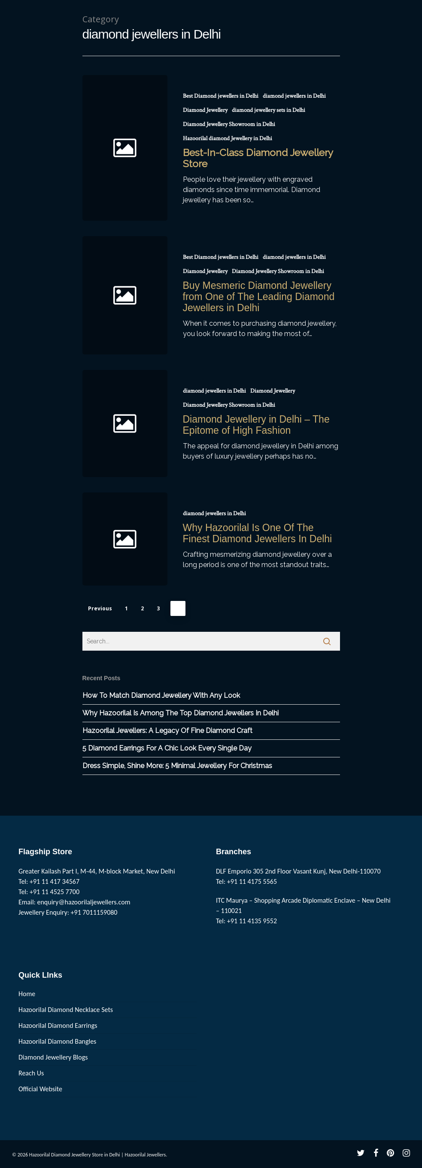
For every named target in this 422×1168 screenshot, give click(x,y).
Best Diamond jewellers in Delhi (220, 96)
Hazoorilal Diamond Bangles (57, 1041)
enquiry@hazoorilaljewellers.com (84, 902)
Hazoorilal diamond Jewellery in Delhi (227, 138)
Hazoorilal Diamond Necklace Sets (65, 1010)
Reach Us (31, 1073)
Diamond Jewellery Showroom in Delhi (229, 124)
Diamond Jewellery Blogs (53, 1057)
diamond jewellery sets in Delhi (268, 110)
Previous (100, 608)
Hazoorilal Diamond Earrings (57, 1025)
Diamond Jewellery (205, 110)
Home (26, 994)
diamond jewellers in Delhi (294, 96)
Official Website (40, 1089)
